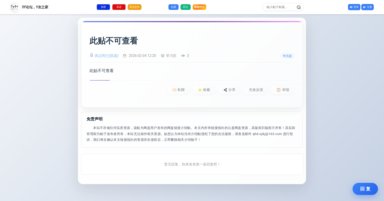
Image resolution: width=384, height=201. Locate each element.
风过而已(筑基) (106, 56)
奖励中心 (199, 6)
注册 (367, 7)
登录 (354, 7)
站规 (173, 7)
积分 (185, 7)
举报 (283, 90)
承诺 (118, 7)
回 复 (365, 188)
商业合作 (135, 7)
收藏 (204, 90)
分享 (229, 90)
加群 (103, 7)
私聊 (179, 90)
